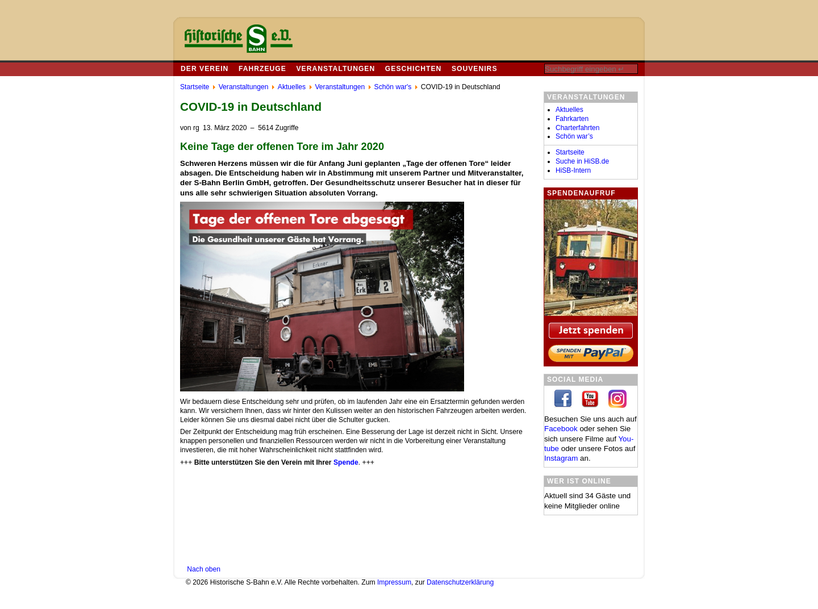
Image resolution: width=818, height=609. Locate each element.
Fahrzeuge (262, 69)
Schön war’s (574, 136)
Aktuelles (569, 110)
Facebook (561, 428)
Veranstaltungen (335, 69)
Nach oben (203, 569)
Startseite (570, 152)
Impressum (394, 582)
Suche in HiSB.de (582, 161)
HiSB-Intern (573, 170)
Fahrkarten (572, 119)
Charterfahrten (577, 128)
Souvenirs (475, 69)
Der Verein (204, 69)
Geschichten (413, 69)
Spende (345, 462)
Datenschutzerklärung (460, 582)
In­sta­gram (561, 458)
